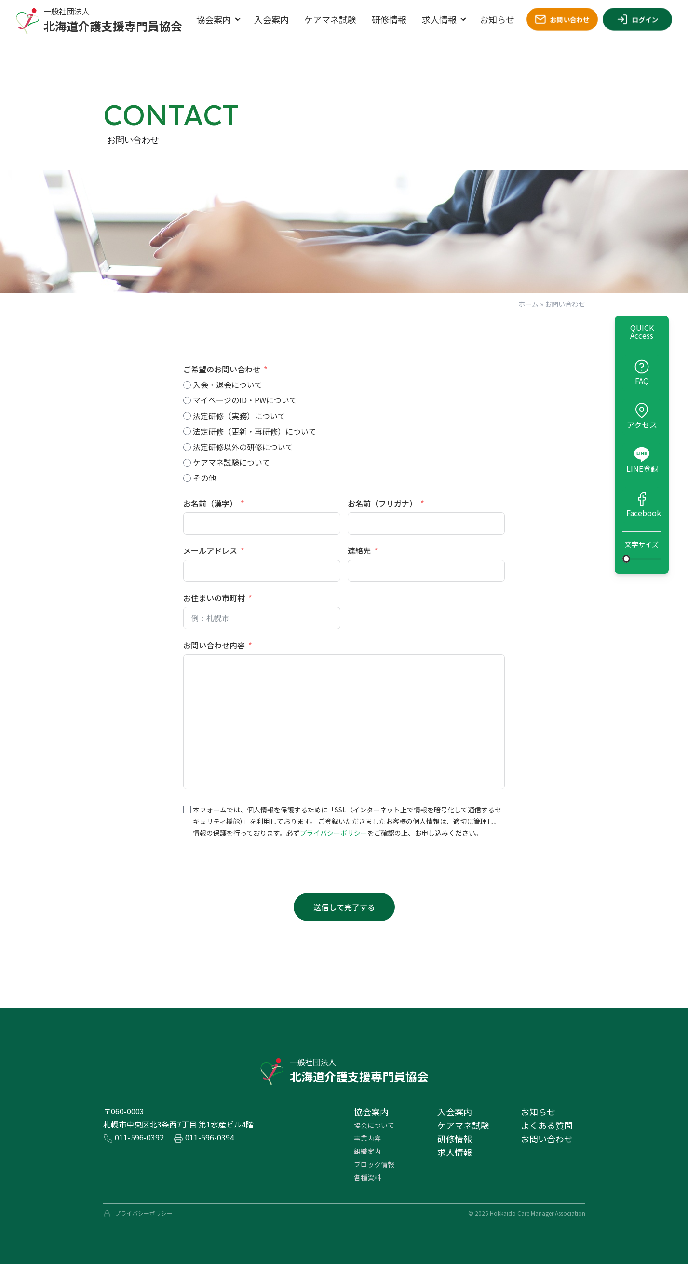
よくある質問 (547, 1125)
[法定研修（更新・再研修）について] (187, 431)
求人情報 (439, 19)
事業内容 (367, 1138)
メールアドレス (210, 550)
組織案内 (367, 1151)
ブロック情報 (374, 1164)
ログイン (637, 19)
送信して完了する (344, 907)
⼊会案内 (454, 1111)
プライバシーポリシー (333, 833)
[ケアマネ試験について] (187, 463)
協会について (374, 1125)
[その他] (187, 478)
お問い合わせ (562, 19)
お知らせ (497, 19)
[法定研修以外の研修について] (187, 447)
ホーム (528, 304)
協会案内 (213, 19)
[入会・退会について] (187, 385)
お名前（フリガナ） (382, 503)
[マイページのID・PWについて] (187, 400)
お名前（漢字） (210, 503)
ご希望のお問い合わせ (221, 369)
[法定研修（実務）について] (187, 416)
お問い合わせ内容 (214, 645)
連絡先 (359, 550)
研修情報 (389, 19)
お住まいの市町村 (214, 598)
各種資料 (367, 1177)
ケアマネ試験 (330, 19)
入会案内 (271, 19)
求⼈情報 (454, 1152)
